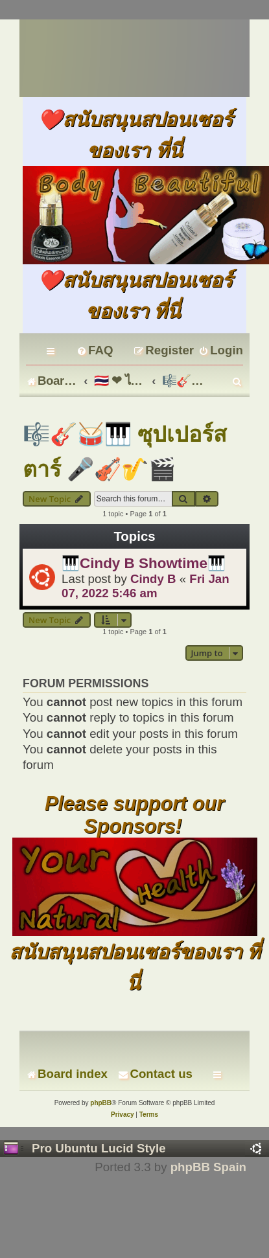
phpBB (100, 1102)
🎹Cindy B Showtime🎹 (144, 563)
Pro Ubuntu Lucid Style (99, 1148)
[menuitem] (94, 350)
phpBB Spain (208, 1167)
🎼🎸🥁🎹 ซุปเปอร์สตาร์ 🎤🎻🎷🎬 (125, 451)
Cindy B (153, 579)
